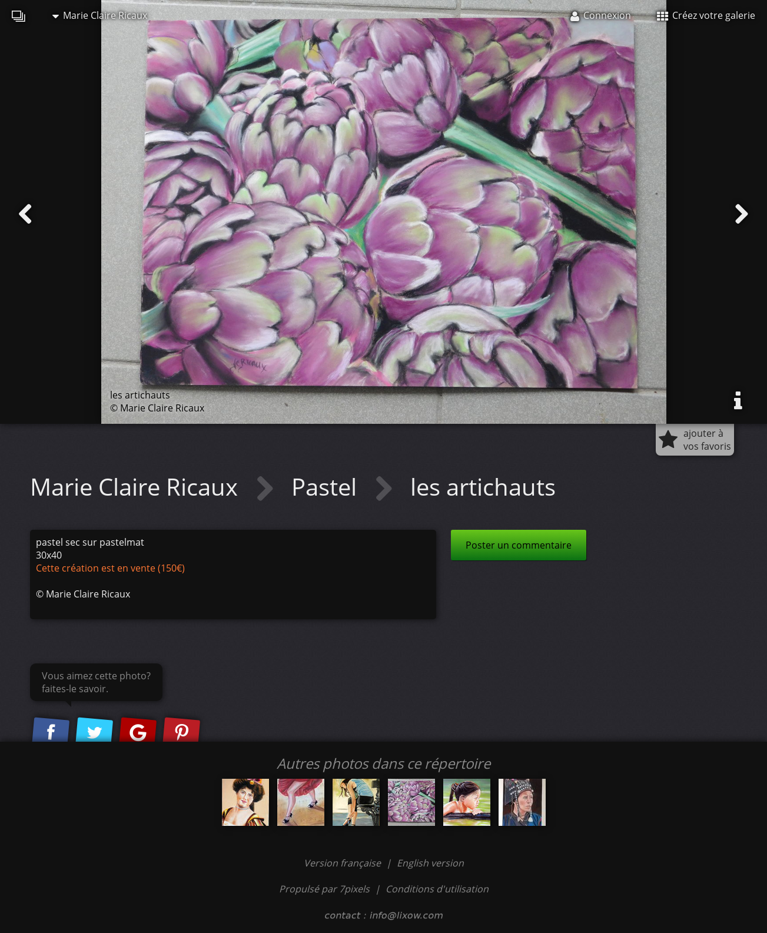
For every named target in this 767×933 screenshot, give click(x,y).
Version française (343, 862)
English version (430, 862)
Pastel (327, 486)
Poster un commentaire (519, 545)
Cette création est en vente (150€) (110, 568)
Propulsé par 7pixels (324, 888)
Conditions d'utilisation (437, 888)
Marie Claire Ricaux (99, 15)
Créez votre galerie (706, 15)
